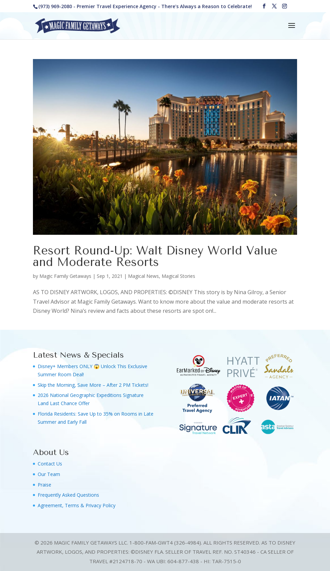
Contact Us (50, 463)
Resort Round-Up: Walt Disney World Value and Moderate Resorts (155, 256)
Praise (44, 484)
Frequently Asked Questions (68, 495)
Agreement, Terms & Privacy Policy (76, 505)
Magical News (143, 276)
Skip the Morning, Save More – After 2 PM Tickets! (93, 385)
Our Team (49, 474)
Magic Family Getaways (65, 276)
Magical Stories (178, 276)
